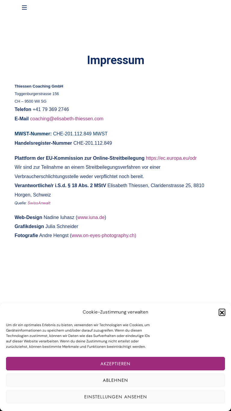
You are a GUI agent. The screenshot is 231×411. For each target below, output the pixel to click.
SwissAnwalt (39, 203)
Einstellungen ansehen (115, 397)
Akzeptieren (115, 363)
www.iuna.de (91, 217)
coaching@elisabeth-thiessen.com (66, 118)
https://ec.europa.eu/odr (171, 158)
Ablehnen (115, 380)
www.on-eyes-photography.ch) (104, 235)
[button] (222, 312)
